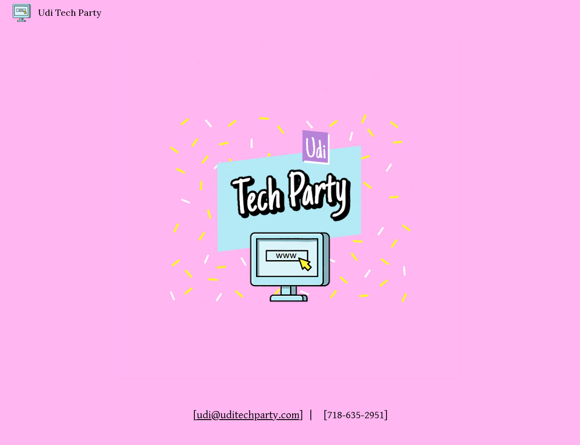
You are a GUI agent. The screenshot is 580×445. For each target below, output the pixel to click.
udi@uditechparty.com (248, 415)
